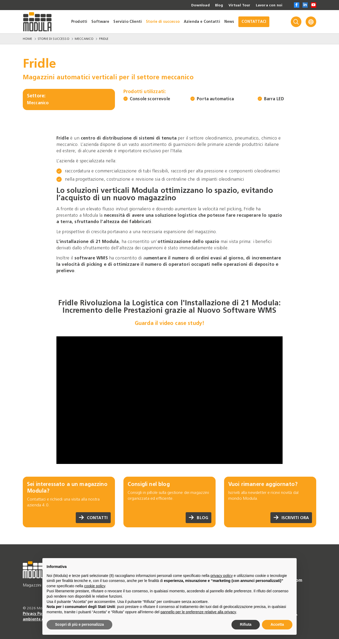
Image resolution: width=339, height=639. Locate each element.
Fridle (104, 39)
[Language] (311, 21)
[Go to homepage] (37, 21)
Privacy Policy (36, 613)
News (229, 21)
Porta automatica (215, 98)
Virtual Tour (237, 5)
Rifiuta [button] (246, 624)
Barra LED (274, 98)
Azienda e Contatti (202, 21)
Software (100, 21)
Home (27, 39)
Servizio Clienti (127, 21)
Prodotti (79, 21)
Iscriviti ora (290, 517)
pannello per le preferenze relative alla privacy (198, 612)
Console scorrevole (150, 98)
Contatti (93, 517)
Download (197, 5)
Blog (216, 5)
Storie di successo (163, 21)
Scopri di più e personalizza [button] (79, 624)
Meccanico (84, 39)
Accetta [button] (277, 624)
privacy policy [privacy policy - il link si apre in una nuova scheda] (222, 575)
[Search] (296, 21)
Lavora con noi (268, 5)
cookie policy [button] (94, 586)
